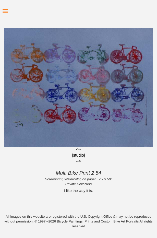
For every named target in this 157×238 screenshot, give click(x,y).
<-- (78, 149)
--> (78, 161)
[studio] (78, 155)
